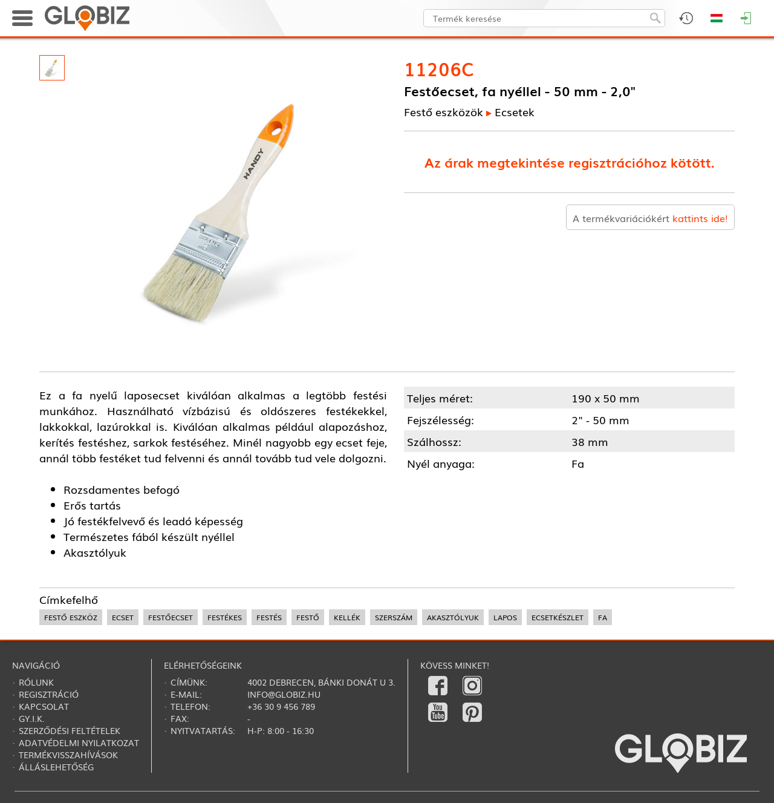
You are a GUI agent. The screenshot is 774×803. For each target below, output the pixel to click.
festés (269, 617)
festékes (224, 617)
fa (602, 617)
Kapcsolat (44, 706)
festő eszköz (70, 617)
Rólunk (36, 682)
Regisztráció (49, 694)
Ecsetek (515, 111)
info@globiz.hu (283, 694)
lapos (505, 617)
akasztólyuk (453, 617)
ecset (123, 617)
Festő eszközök (443, 111)
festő (307, 617)
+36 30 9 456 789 (281, 706)
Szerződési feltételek (69, 730)
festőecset (170, 617)
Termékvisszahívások (68, 755)
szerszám (393, 617)
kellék (347, 617)
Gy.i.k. (32, 718)
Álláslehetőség (56, 767)
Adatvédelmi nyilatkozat (79, 742)
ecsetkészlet (558, 617)
